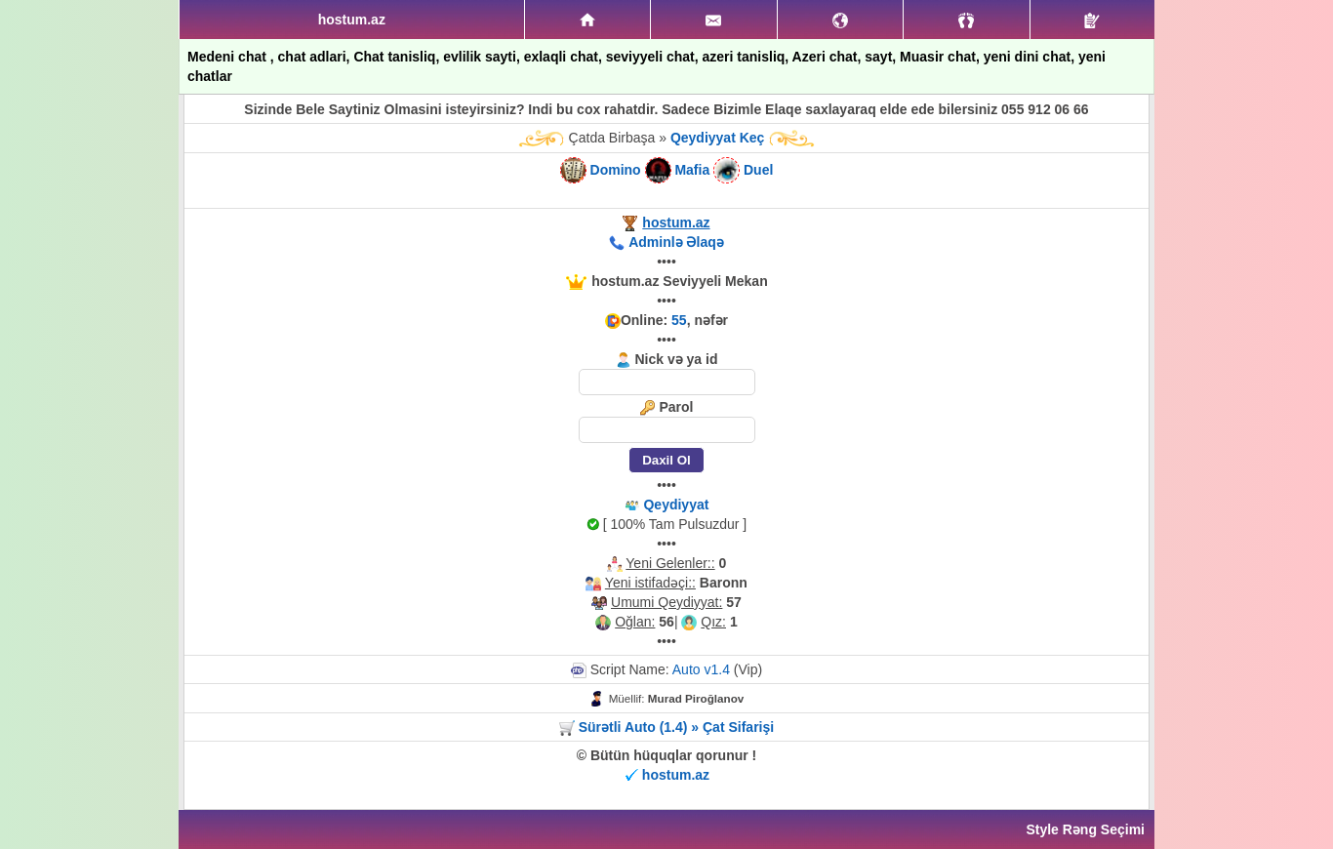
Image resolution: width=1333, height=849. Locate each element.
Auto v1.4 (701, 669)
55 (679, 320)
